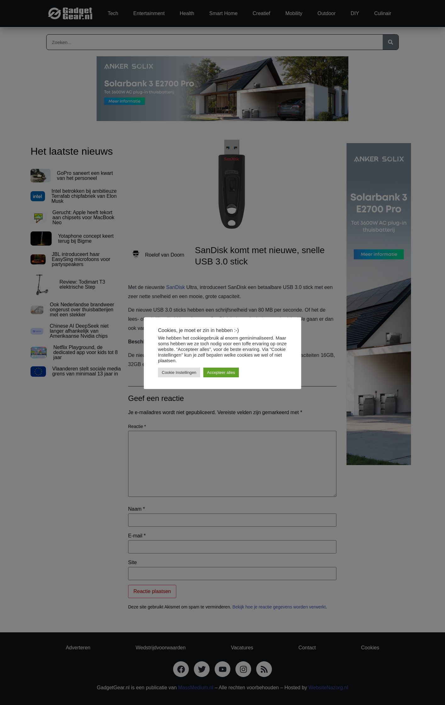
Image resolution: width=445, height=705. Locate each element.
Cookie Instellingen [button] (179, 372)
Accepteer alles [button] (221, 372)
